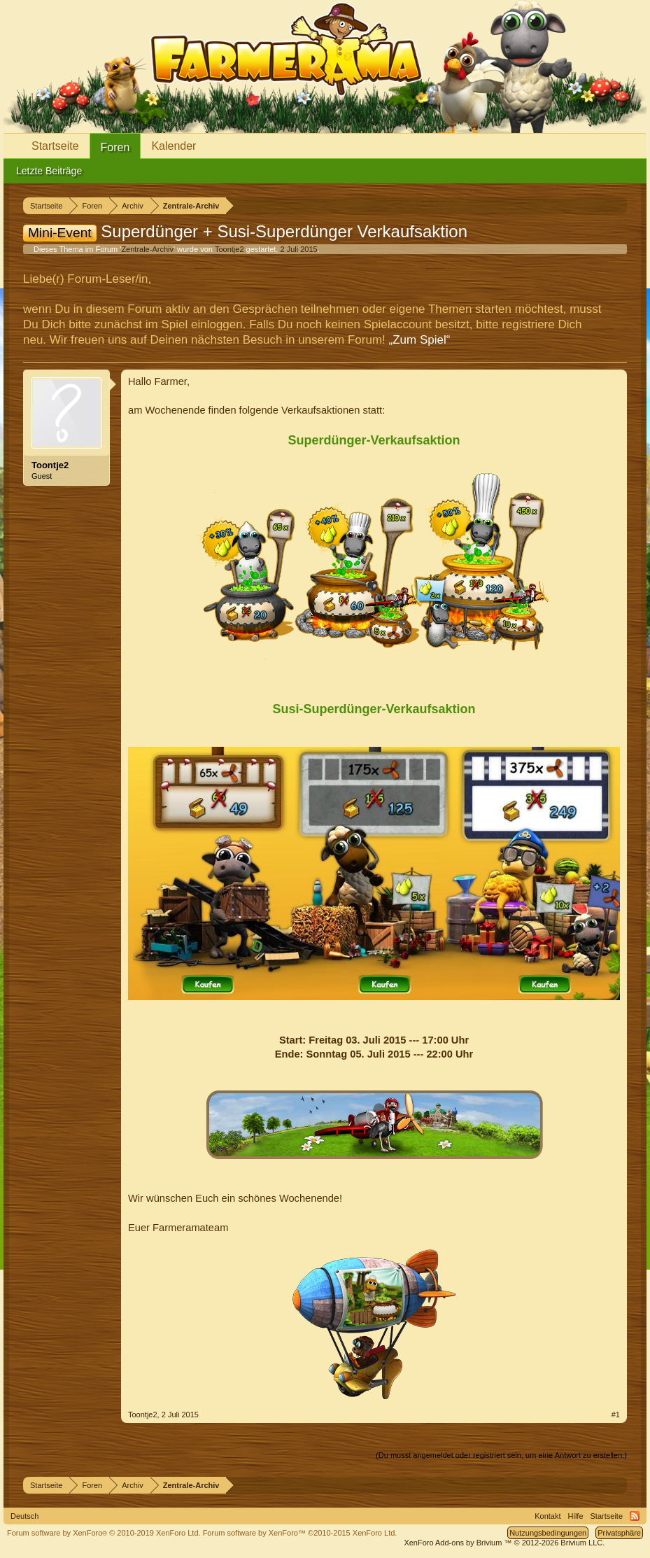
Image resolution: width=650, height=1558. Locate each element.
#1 (616, 1414)
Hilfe (576, 1516)
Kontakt (547, 1516)
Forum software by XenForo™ (300, 1533)
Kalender (173, 146)
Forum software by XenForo (104, 1533)
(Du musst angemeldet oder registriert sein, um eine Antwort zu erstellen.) (501, 1455)
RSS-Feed (635, 1516)
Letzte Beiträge (49, 170)
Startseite (55, 146)
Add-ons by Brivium (504, 1542)
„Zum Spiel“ (420, 339)
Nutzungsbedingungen (547, 1533)
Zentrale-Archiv (147, 249)
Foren (115, 147)
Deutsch (24, 1516)
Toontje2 (229, 249)
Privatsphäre (619, 1533)
